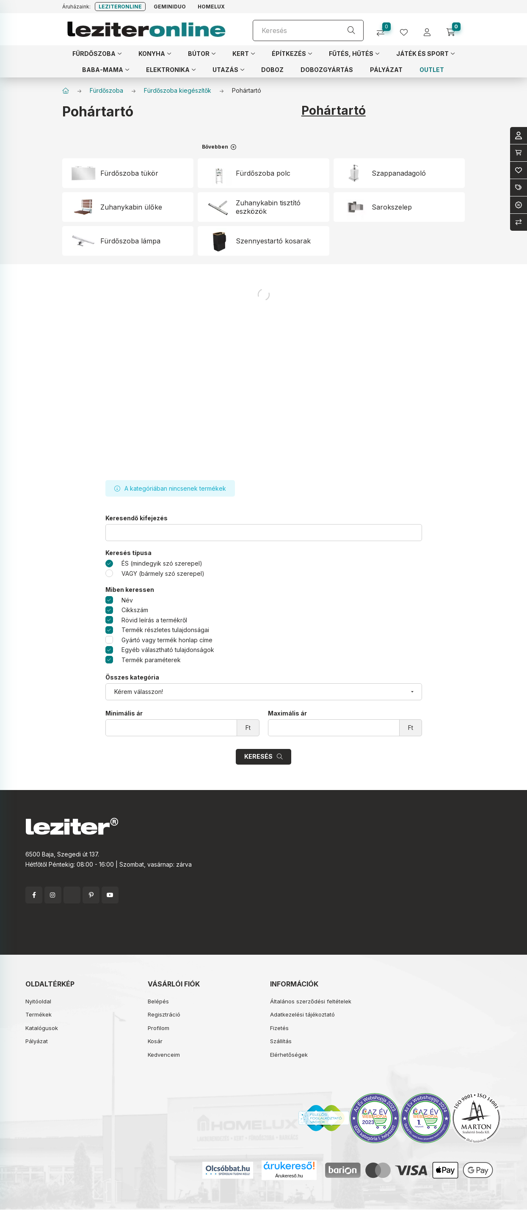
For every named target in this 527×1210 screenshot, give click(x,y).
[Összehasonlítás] (383, 29)
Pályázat (36, 1041)
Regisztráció (164, 1014)
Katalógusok (41, 1028)
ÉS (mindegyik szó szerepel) (161, 563)
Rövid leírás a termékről (154, 620)
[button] (97, 53)
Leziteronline (120, 6)
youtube (110, 895)
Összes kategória (132, 677)
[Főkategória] (65, 90)
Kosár (155, 1041)
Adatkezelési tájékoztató (302, 1014)
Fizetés (279, 1028)
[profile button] (407, 29)
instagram (52, 895)
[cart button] (453, 29)
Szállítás (281, 1041)
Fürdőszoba (106, 90)
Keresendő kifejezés (136, 518)
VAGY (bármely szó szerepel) (162, 573)
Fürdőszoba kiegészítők (177, 90)
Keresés (258, 756)
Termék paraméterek (151, 659)
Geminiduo (170, 6)
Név (127, 600)
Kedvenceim (164, 1054)
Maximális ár (287, 713)
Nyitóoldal (38, 1001)
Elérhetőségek (289, 1054)
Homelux (211, 6)
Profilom (158, 1028)
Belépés (158, 1001)
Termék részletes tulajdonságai (165, 629)
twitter (71, 895)
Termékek (38, 1014)
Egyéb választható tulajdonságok (167, 649)
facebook (33, 895)
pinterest (91, 895)
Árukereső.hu (289, 1175)
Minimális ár (124, 713)
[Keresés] (308, 30)
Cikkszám (134, 609)
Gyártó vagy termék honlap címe (166, 640)
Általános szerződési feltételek (310, 1001)
